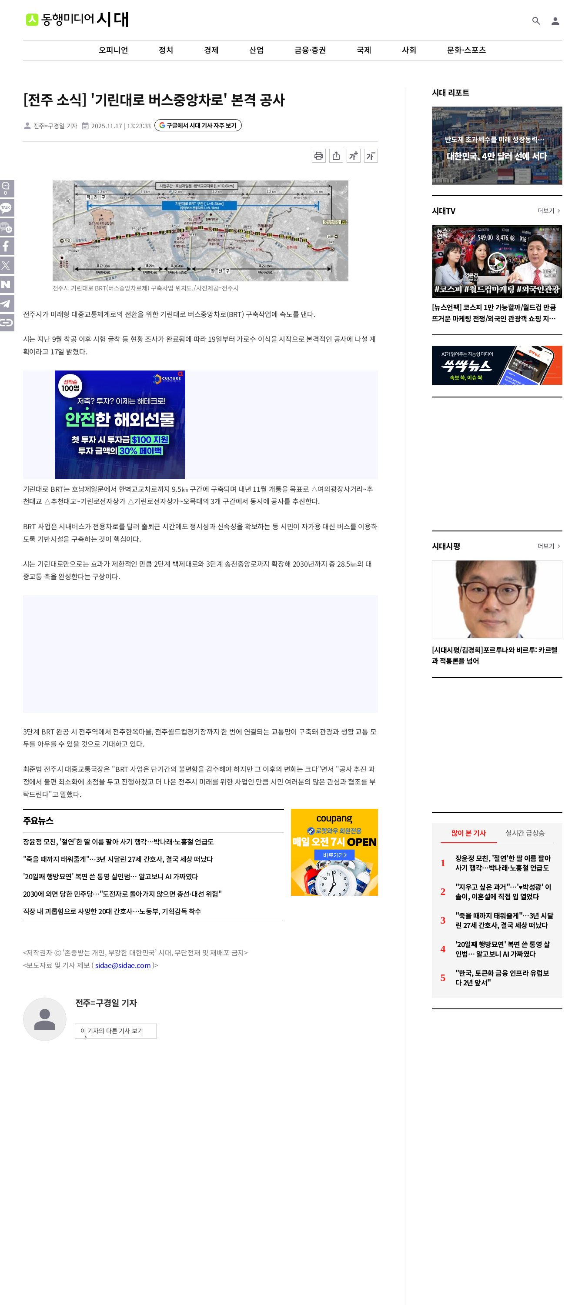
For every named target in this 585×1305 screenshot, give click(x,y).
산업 (256, 50)
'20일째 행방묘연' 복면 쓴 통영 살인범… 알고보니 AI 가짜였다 (110, 876)
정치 (166, 50)
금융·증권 (310, 50)
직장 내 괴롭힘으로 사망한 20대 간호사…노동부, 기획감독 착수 (112, 911)
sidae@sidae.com (123, 965)
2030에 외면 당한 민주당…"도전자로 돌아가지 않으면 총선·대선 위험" (122, 893)
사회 (409, 50)
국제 (364, 50)
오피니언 (113, 50)
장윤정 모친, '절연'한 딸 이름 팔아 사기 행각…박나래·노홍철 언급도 (118, 841)
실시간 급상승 (525, 833)
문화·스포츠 (466, 50)
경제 (211, 50)
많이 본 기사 (468, 833)
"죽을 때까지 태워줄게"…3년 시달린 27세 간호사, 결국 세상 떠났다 (118, 859)
